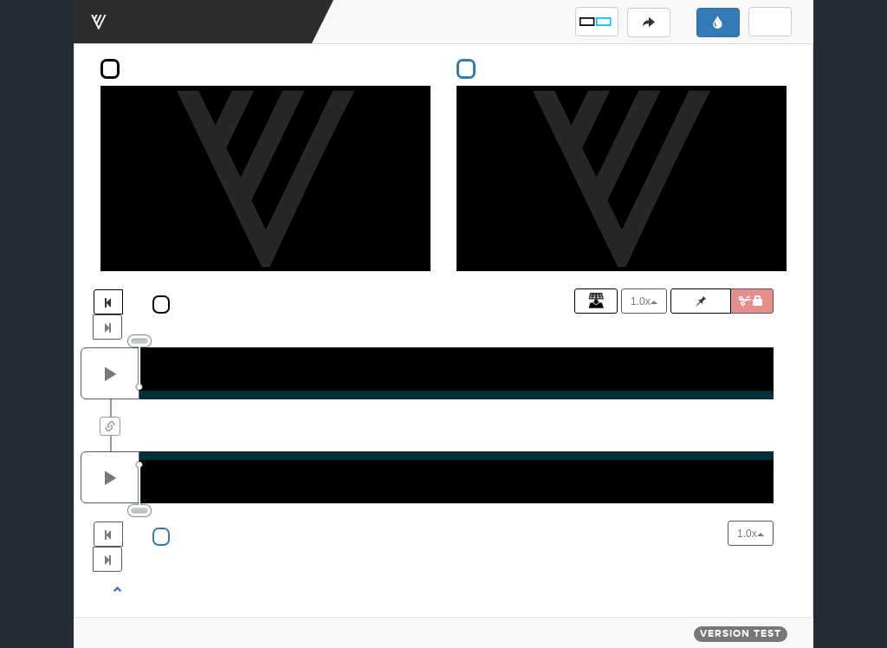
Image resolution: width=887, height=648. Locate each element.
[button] (596, 21)
